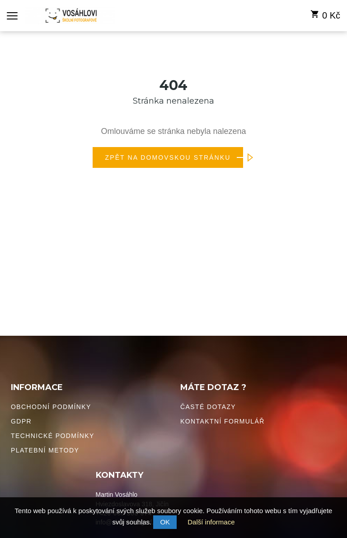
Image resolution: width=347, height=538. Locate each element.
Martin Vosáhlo (117, 494)
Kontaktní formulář (222, 421)
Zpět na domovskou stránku (174, 157)
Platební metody (45, 450)
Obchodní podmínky (51, 406)
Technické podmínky (52, 435)
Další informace (211, 522)
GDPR (21, 421)
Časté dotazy (208, 406)
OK (165, 522)
